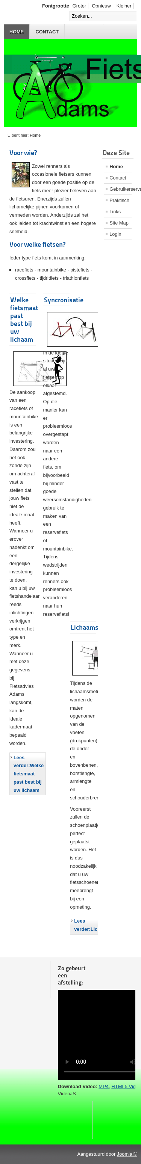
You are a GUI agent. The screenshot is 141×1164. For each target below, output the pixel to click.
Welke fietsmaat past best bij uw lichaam (24, 319)
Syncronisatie (63, 300)
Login (115, 234)
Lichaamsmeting (95, 627)
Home (16, 32)
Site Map (119, 223)
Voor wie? (23, 153)
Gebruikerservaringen (120, 189)
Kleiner (124, 6)
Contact (47, 32)
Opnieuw (101, 6)
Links (115, 211)
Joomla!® (127, 1154)
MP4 (104, 1086)
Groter (79, 6)
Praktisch (119, 200)
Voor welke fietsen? (37, 244)
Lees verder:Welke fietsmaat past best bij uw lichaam (29, 774)
